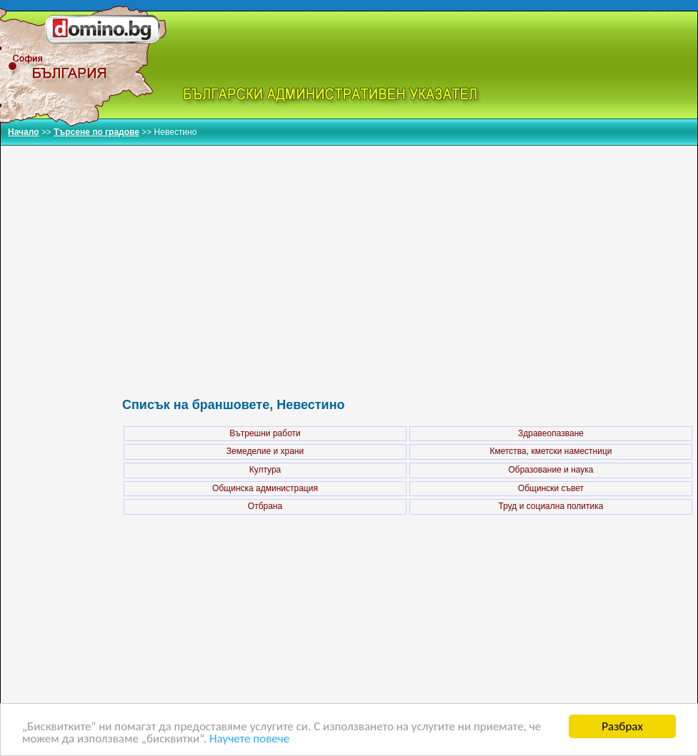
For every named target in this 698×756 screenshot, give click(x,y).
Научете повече (249, 739)
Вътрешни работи (264, 433)
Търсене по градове (96, 132)
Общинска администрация (265, 488)
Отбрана (265, 506)
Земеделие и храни (265, 451)
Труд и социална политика (551, 506)
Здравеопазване (551, 433)
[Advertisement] (408, 256)
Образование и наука (550, 470)
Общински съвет (551, 488)
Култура (265, 470)
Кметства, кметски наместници (550, 451)
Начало (23, 132)
